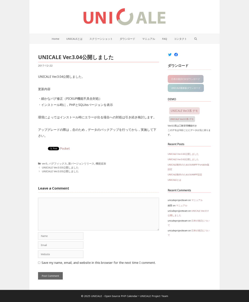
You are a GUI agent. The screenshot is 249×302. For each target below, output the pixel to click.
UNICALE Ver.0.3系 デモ (182, 119)
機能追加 (101, 163)
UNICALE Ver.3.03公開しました (60, 167)
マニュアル (148, 38)
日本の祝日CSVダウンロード (185, 79)
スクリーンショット (101, 38)
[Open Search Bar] (195, 39)
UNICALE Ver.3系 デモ (184, 111)
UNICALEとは (74, 38)
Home (55, 38)
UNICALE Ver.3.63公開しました (183, 153)
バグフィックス (58, 163)
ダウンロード (127, 38)
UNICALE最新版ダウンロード (185, 87)
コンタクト (180, 38)
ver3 (44, 163)
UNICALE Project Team (154, 296)
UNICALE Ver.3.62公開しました (183, 159)
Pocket (65, 148)
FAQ (164, 38)
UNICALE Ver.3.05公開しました (60, 171)
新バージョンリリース (81, 163)
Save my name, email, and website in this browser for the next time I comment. (99, 263)
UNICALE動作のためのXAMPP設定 (185, 174)
